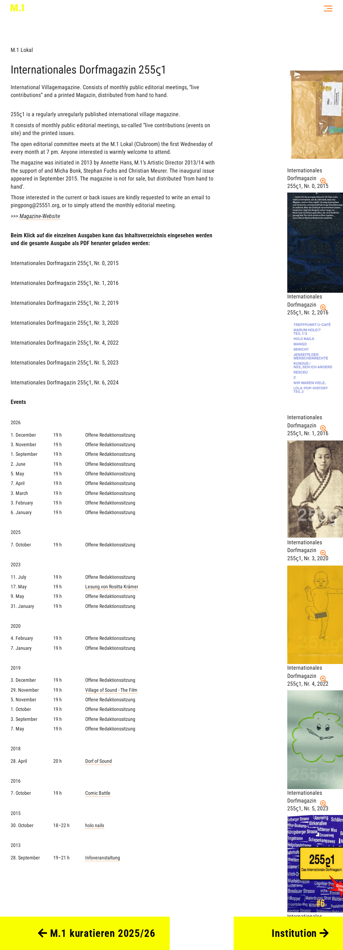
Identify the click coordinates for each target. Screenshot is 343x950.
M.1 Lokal (22, 50)
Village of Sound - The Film (111, 690)
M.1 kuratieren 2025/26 (97, 933)
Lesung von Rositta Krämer (111, 587)
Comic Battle (97, 793)
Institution (300, 933)
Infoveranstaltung (102, 858)
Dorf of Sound (98, 761)
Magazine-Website (40, 216)
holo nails (94, 825)
